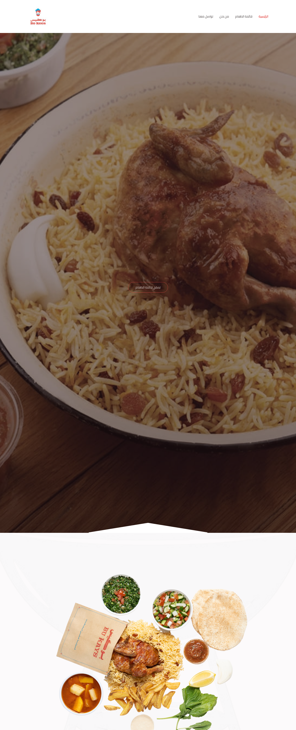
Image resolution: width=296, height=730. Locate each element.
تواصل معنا (205, 16)
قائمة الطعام (243, 16)
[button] (148, 287)
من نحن (224, 16)
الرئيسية (263, 16)
